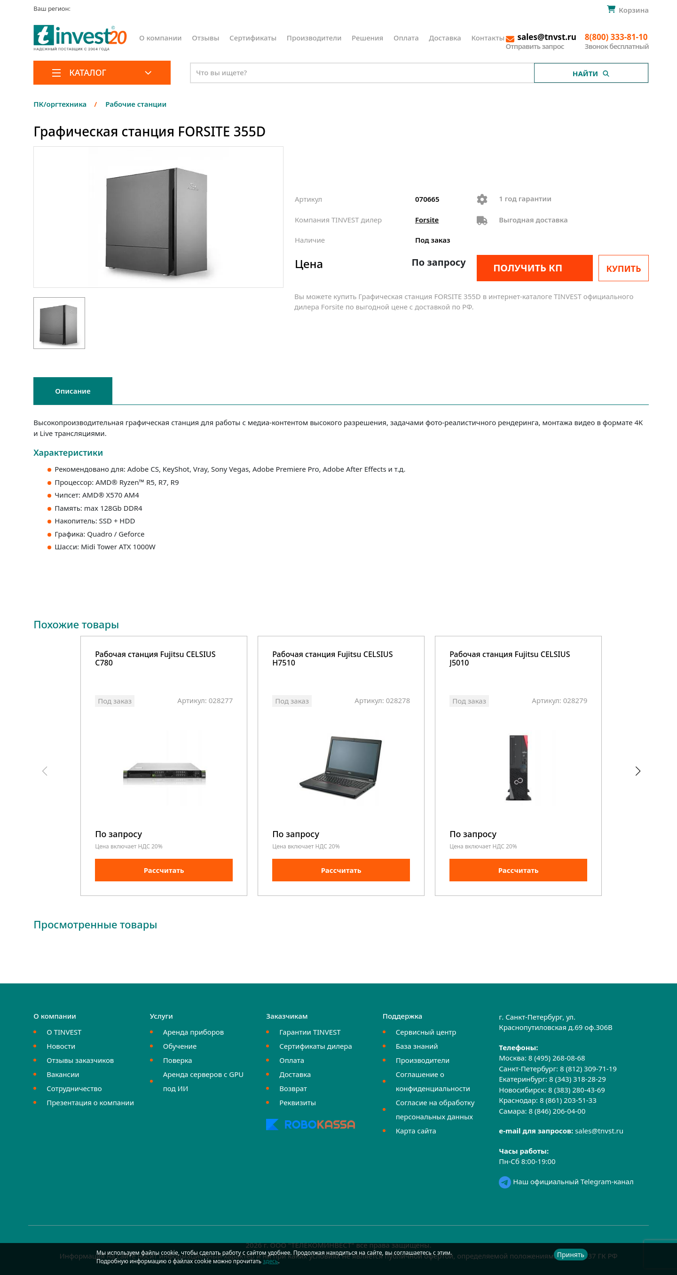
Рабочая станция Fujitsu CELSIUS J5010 (509, 659)
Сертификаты (252, 37)
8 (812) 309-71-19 (588, 1068)
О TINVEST (64, 1032)
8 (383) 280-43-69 (576, 1089)
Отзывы (205, 37)
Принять (570, 1254)
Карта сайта (416, 1130)
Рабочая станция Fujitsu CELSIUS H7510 (332, 659)
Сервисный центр (426, 1032)
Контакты (487, 37)
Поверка (177, 1060)
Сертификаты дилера (315, 1046)
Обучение (180, 1046)
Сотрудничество (74, 1088)
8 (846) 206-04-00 (556, 1111)
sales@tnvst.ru (599, 1130)
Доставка (445, 37)
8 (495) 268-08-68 (556, 1057)
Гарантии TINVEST (309, 1032)
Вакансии (63, 1074)
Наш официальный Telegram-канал (566, 1181)
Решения (367, 37)
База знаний (417, 1046)
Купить (623, 268)
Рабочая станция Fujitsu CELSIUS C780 (155, 659)
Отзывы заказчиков (80, 1060)
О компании (160, 37)
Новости (61, 1046)
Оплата (406, 37)
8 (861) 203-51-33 (568, 1100)
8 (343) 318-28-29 (577, 1079)
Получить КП (527, 267)
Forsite (427, 219)
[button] (637, 771)
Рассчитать (164, 870)
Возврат (293, 1088)
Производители (314, 37)
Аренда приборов (193, 1032)
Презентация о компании (90, 1102)
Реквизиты (297, 1102)
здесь (270, 1261)
